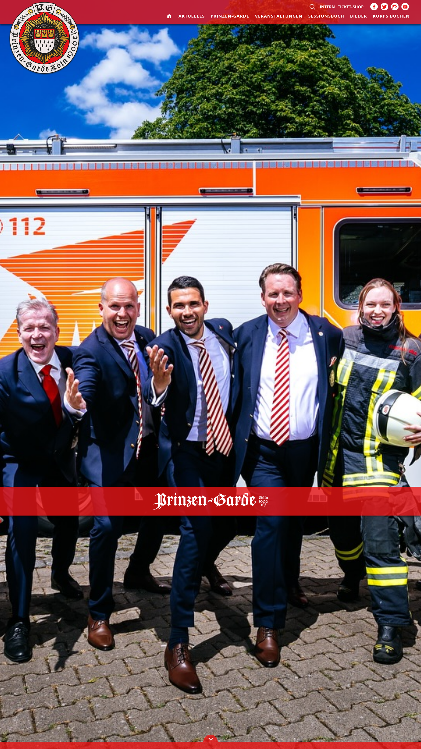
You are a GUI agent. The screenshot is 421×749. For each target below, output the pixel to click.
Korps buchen (391, 16)
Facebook (374, 6)
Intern (327, 6)
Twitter (384, 6)
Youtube (405, 6)
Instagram (395, 6)
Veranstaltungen (278, 16)
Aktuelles (192, 16)
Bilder (358, 16)
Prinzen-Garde (229, 16)
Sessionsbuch (326, 16)
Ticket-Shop (351, 6)
